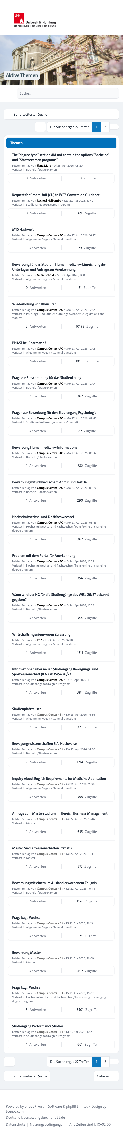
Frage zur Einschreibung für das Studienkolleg (46, 377)
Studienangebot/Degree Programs (48, 204)
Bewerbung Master (26, 952)
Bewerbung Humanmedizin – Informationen (46, 447)
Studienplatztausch (27, 708)
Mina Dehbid (45, 275)
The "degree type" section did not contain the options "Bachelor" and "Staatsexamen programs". (60, 157)
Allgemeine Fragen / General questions (51, 239)
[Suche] (105, 93)
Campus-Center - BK (50, 714)
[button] (114, 127)
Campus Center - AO (50, 235)
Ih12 (39, 640)
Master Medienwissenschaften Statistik (42, 848)
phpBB (30, 1106)
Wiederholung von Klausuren (34, 304)
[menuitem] (15, 1124)
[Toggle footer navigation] (6, 1094)
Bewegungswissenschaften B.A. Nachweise (44, 743)
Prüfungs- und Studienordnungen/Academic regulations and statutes (58, 315)
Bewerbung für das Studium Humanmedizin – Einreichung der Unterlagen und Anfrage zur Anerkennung (59, 267)
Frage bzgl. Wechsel (27, 917)
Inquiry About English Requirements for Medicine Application (59, 778)
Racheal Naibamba (49, 200)
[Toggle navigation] (117, 18)
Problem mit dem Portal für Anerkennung (43, 555)
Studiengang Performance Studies (38, 1026)
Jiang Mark (44, 165)
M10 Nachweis (23, 229)
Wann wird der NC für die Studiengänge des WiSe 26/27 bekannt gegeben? (60, 597)
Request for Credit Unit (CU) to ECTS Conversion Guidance (56, 194)
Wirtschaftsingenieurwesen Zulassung (41, 634)
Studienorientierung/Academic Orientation (54, 422)
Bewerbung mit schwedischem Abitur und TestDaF (50, 482)
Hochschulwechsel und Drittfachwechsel (43, 516)
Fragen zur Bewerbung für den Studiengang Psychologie (54, 412)
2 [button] (105, 126)
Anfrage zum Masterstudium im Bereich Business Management (60, 813)
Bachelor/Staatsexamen (41, 169)
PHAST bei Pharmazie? (29, 342)
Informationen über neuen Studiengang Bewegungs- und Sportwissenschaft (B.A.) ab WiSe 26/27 (55, 672)
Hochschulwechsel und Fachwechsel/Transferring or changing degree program (59, 528)
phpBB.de (57, 1117)
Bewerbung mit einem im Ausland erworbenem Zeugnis (54, 882)
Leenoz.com (15, 1111)
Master (30, 823)
